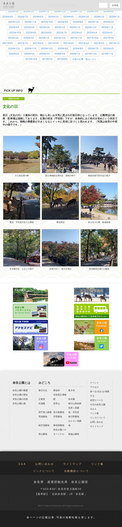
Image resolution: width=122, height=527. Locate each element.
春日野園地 (73, 416)
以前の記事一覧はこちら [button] (84, 59)
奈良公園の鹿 (19, 403)
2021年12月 (60, 38)
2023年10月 (47, 22)
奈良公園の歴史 (20, 394)
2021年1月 (114, 43)
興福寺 (56, 390)
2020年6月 (108, 48)
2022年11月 (107, 27)
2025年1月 (44, 11)
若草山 (56, 403)
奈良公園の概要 (20, 390)
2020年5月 (14, 54)
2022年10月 (15, 32)
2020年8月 (78, 48)
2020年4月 (29, 54)
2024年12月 (60, 11)
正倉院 (41, 399)
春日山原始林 (74, 403)
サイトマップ (96, 426)
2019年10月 (31, 59)
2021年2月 (99, 43)
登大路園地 (58, 412)
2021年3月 (84, 43)
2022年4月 (107, 32)
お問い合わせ (96, 422)
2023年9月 (63, 22)
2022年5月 (92, 32)
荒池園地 (42, 416)
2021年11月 (76, 38)
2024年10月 (93, 11)
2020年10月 (47, 48)
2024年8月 (7, 16)
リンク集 (94, 413)
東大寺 (71, 390)
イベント (94, 382)
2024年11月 (76, 11)
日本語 (115, 5)
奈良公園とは (21, 383)
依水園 (71, 399)
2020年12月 (14, 48)
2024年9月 (108, 11)
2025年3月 (13, 11)
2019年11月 (107, 54)
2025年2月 (28, 11)
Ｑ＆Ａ (93, 409)
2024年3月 (84, 16)
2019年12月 (91, 54)
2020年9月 (63, 48)
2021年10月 (93, 38)
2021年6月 (38, 43)
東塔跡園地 (58, 425)
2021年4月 (68, 43)
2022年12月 (91, 27)
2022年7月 (61, 32)
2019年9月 (47, 59)
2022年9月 (31, 32)
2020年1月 (75, 54)
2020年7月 (93, 48)
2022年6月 (77, 32)
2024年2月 (99, 16)
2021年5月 (53, 43)
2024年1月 (114, 16)
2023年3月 (44, 27)
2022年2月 (28, 38)
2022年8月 (46, 32)
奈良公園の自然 (20, 399)
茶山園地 (42, 434)
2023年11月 (30, 22)
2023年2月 (60, 27)
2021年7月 (23, 43)
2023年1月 (75, 27)
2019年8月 (62, 59)
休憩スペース (96, 400)
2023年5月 (14, 27)
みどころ (44, 383)
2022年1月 (44, 38)
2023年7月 (93, 22)
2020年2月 (60, 54)
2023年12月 (14, 22)
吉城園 (41, 403)
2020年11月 (30, 48)
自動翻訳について (76, 471)
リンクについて (97, 417)
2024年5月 (53, 16)
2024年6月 (38, 16)
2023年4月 (29, 27)
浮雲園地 (57, 416)
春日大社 (42, 390)
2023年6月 (108, 22)
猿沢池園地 (43, 425)
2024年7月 (23, 16)
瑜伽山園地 (73, 434)
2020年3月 (44, 54)
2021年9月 (108, 38)
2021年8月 (7, 43)
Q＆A (22, 464)
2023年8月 (78, 22)
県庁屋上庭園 (45, 412)
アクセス (94, 387)
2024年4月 (68, 16)
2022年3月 (13, 38)
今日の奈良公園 (97, 404)
